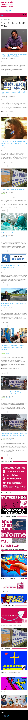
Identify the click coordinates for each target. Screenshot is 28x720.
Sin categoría (4, 236)
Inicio (2, 19)
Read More (4, 74)
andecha (3, 58)
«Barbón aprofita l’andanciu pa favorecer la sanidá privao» (13, 304)
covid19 (3, 162)
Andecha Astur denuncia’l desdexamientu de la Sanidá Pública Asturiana (14, 266)
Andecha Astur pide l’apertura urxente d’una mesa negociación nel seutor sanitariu (14, 434)
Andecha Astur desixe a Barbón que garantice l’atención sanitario (11, 393)
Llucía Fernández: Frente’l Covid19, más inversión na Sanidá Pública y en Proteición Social (14, 143)
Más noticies (8, 97)
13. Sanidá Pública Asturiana (9, 233)
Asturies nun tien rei (14, 368)
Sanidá (12, 97)
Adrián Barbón (5, 207)
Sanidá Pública (5, 322)
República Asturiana (6, 369)
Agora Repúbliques (6, 368)
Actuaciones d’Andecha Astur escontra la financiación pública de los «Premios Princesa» (13, 347)
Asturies (3, 97)
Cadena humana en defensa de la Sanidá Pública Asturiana (13, 93)
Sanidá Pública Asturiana (7, 111)
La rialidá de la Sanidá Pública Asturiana (13, 190)
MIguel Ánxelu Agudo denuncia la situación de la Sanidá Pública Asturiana (14, 55)
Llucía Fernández (9, 162)
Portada (7, 193)
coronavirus (11, 207)
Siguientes (13, 458)
